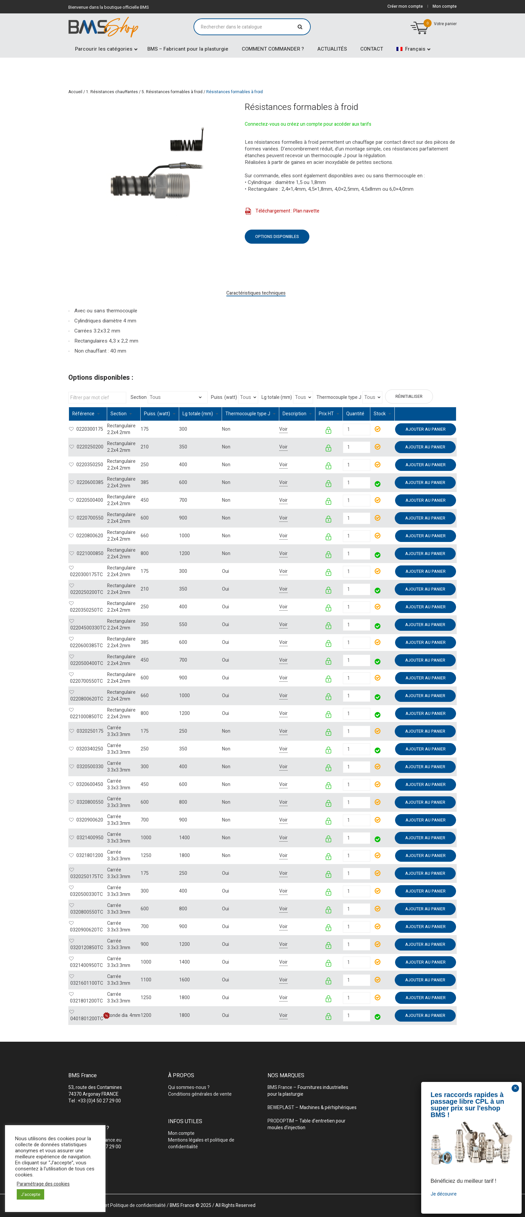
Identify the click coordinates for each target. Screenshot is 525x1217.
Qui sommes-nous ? (189, 1087)
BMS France (280, 1087)
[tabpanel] (150, 180)
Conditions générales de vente (200, 1094)
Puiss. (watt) (224, 397)
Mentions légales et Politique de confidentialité (117, 1205)
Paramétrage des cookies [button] (43, 1184)
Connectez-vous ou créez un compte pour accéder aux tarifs (308, 124)
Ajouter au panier (425, 429)
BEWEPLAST (281, 1107)
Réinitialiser (409, 396)
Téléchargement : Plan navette (282, 211)
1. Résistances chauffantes (112, 92)
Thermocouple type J (338, 397)
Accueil (75, 92)
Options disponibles (277, 237)
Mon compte (181, 1133)
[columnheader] (88, 414)
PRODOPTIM (281, 1120)
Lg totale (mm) (276, 397)
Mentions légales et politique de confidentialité (201, 1143)
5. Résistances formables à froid (172, 92)
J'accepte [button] (30, 1194)
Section (139, 397)
